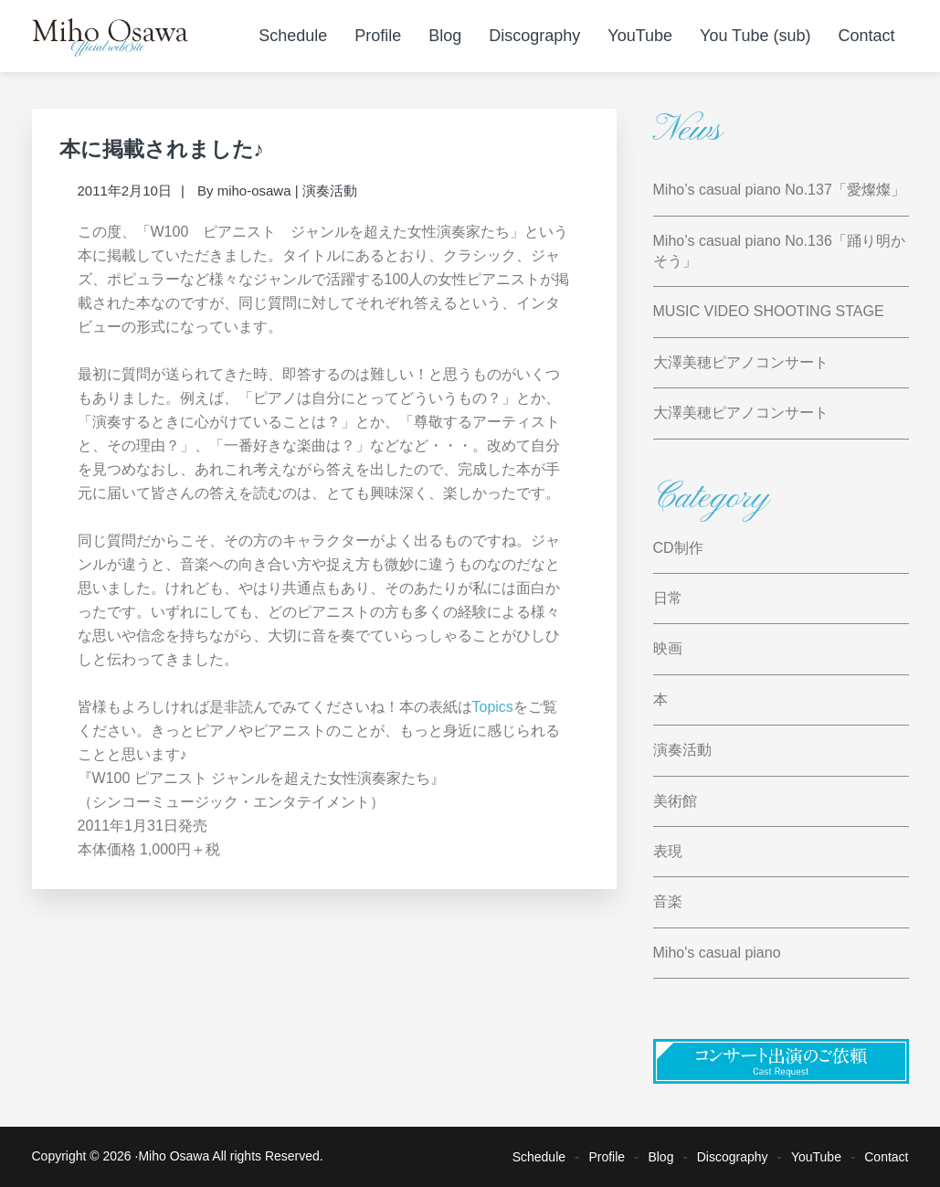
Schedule (538, 1156)
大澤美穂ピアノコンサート (741, 362)
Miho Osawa (173, 1156)
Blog (660, 1156)
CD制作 (678, 548)
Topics (492, 707)
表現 (667, 851)
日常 (667, 598)
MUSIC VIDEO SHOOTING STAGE (768, 311)
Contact (886, 1156)
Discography (732, 1156)
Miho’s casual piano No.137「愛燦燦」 (779, 189)
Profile (606, 1156)
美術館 (675, 801)
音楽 (667, 901)
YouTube (816, 1156)
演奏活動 (329, 190)
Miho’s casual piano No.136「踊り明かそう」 (779, 251)
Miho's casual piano (717, 952)
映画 (667, 648)
